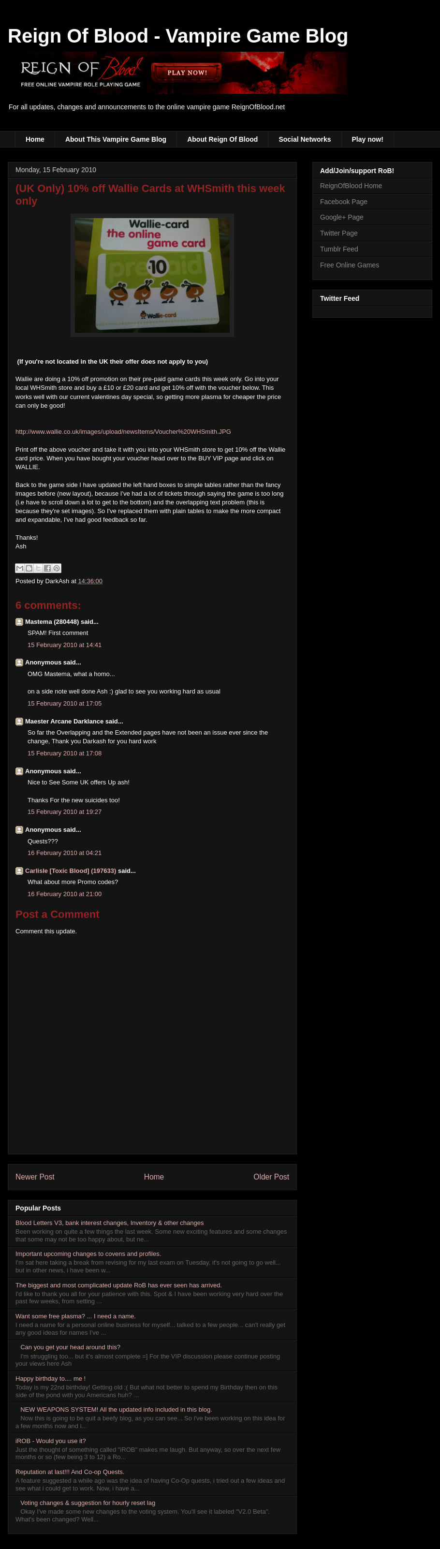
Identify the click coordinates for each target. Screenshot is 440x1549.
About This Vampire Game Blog (115, 139)
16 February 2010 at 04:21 (65, 852)
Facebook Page (343, 202)
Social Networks (305, 139)
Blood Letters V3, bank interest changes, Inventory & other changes (109, 1222)
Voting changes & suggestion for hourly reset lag (87, 1502)
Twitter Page (339, 233)
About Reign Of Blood (222, 139)
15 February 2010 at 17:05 (65, 703)
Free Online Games (349, 265)
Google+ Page (342, 217)
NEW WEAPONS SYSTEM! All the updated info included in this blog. (116, 1409)
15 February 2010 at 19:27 (65, 811)
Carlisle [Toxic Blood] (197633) (70, 870)
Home (35, 139)
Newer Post (35, 1177)
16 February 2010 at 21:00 (65, 894)
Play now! (367, 139)
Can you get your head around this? (70, 1347)
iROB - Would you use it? (50, 1441)
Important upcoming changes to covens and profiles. (88, 1253)
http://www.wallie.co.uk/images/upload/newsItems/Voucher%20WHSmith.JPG (123, 431)
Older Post (271, 1177)
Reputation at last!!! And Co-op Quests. (69, 1471)
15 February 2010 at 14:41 (65, 645)
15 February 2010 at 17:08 (65, 753)
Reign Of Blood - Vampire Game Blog (178, 35)
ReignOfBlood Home (351, 186)
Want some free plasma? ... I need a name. (75, 1316)
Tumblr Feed (339, 249)
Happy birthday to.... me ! (50, 1378)
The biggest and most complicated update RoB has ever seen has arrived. (118, 1285)
